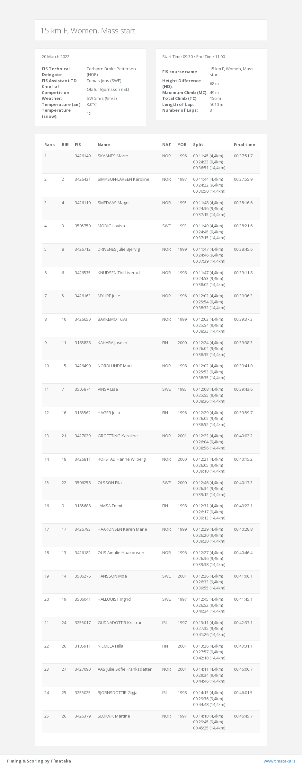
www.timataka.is (280, 761)
